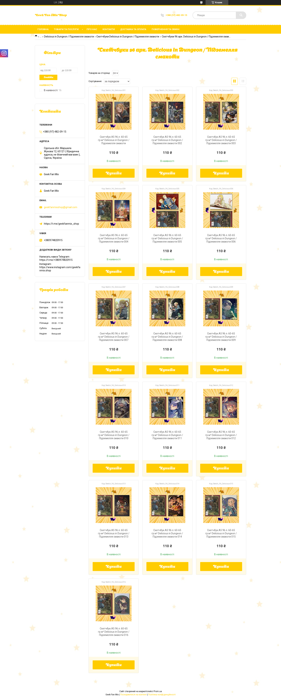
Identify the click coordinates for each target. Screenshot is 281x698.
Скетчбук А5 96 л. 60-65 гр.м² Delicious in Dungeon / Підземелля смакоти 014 (167, 533)
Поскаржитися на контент (133, 694)
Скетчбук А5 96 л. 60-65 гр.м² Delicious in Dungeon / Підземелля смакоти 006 (221, 238)
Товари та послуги (66, 29)
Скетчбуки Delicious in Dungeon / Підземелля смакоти (127, 36)
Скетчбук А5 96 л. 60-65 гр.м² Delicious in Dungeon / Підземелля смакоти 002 (167, 140)
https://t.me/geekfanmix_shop (61, 223)
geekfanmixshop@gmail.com (60, 207)
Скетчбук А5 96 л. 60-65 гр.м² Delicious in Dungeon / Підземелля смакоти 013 (113, 533)
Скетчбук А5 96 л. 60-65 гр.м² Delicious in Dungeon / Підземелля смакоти (113, 140)
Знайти (48, 77)
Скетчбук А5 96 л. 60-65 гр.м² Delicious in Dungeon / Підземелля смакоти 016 (113, 631)
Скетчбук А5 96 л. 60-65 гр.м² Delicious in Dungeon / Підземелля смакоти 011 (167, 435)
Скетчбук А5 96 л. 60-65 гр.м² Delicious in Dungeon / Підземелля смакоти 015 (221, 533)
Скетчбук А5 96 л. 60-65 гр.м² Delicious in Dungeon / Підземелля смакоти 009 (221, 336)
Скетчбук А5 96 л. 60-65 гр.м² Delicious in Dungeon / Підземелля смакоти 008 (167, 336)
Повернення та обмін (165, 29)
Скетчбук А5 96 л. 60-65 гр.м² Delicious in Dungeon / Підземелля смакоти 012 (221, 435)
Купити (114, 173)
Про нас (92, 29)
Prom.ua (158, 691)
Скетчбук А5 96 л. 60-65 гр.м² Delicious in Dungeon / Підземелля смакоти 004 (113, 238)
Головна (43, 29)
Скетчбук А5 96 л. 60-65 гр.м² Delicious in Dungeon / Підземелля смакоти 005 (167, 238)
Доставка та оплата (133, 29)
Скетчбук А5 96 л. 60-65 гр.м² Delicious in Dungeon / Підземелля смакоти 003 (221, 140)
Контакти (109, 29)
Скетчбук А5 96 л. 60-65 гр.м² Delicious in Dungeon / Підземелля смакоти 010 (113, 435)
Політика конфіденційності (162, 694)
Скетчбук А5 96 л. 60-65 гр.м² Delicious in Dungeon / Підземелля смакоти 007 (113, 336)
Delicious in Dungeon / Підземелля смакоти (69, 36)
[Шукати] (241, 15)
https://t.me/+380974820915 (56, 259)
